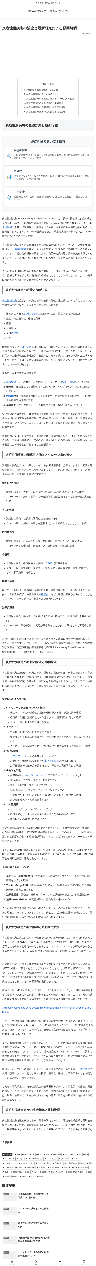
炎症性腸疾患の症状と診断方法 (41, 94)
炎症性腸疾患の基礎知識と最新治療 (41, 90)
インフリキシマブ (36, 775)
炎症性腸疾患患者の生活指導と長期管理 (45, 112)
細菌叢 (43, 1172)
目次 (44, 84)
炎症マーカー (68, 1168)
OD (85, 1155)
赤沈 (72, 382)
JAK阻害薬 (56, 1155)
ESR (39, 1155)
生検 (5, 1172)
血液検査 (11, 382)
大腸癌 (49, 563)
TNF (12, 1159)
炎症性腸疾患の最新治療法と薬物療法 (44, 103)
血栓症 (23, 1177)
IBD (46, 1155)
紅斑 (34, 1172)
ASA (17, 1155)
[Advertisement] (48, 56)
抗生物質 (85, 1069)
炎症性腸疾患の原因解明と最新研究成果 (45, 107)
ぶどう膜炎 (22, 1159)
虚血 (88, 1172)
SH (5, 1159)
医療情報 (7, 1155)
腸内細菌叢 (20, 249)
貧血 (31, 1177)
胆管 (51, 1172)
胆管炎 (44, 594)
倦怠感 (14, 333)
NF (79, 1155)
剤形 (81, 1164)
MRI (65, 1155)
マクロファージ (9, 1164)
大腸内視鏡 (8, 1168)
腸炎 (80, 1172)
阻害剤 (39, 1177)
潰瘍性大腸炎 (30, 314)
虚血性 (6, 1177)
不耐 (38, 1164)
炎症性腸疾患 (9, 301)
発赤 (27, 1172)
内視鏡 (10, 396)
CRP (64, 382)
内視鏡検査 (58, 1164)
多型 (89, 1164)
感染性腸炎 (30, 1168)
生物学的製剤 (51, 761)
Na (72, 1155)
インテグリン (51, 1159)
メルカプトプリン (26, 1164)
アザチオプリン (18, 756)
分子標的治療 (71, 1164)
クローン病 (25, 347)
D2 (32, 1155)
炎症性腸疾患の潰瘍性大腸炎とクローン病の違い (50, 99)
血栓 (14, 1177)
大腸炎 (18, 1168)
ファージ (76, 1159)
